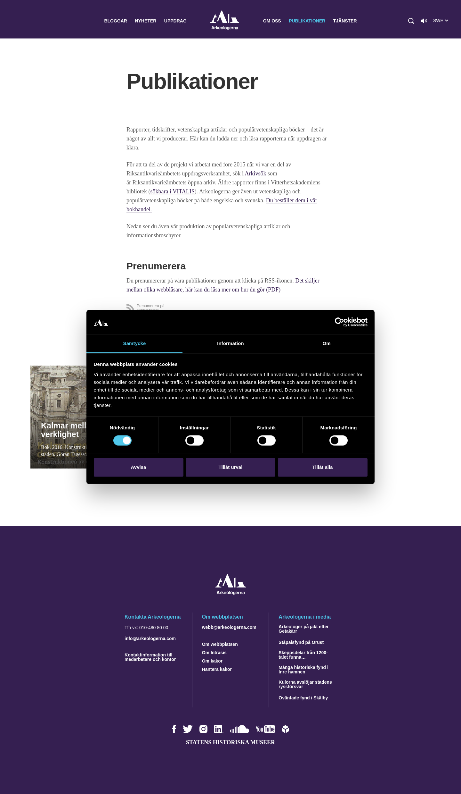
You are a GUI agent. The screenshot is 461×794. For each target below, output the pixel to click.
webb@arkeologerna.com (229, 627)
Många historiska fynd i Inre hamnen (303, 669)
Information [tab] (230, 343)
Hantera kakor (217, 669)
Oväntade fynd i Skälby (303, 698)
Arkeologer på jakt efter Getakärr (303, 628)
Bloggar (115, 20)
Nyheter (145, 20)
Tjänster (345, 20)
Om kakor (212, 661)
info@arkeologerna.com (150, 638)
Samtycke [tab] (134, 343)
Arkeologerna (224, 21)
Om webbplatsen (220, 644)
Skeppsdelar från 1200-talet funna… (303, 654)
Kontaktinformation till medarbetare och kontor (150, 657)
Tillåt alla (322, 467)
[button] (411, 21)
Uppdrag (175, 20)
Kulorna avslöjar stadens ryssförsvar (305, 684)
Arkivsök (256, 173)
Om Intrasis (214, 652)
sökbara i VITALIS (172, 191)
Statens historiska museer (230, 742)
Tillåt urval (231, 467)
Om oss (272, 20)
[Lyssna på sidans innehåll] (424, 21)
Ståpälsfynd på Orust (301, 642)
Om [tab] (326, 343)
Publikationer (307, 20)
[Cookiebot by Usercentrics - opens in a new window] (339, 322)
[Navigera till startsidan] (230, 593)
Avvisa (138, 467)
